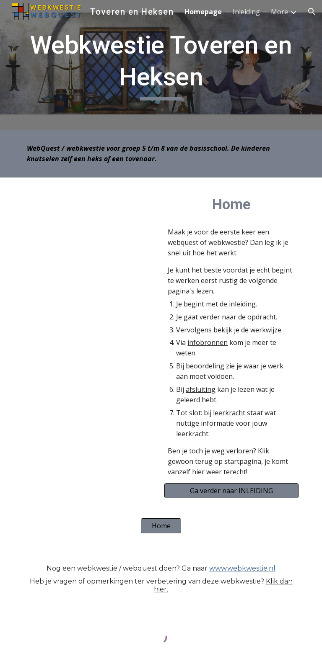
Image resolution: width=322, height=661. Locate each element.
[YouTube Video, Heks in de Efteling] (90, 233)
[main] (160, 64)
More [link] (279, 11)
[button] (312, 12)
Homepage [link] (203, 11)
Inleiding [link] (246, 11)
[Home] (160, 525)
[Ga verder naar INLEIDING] (231, 490)
